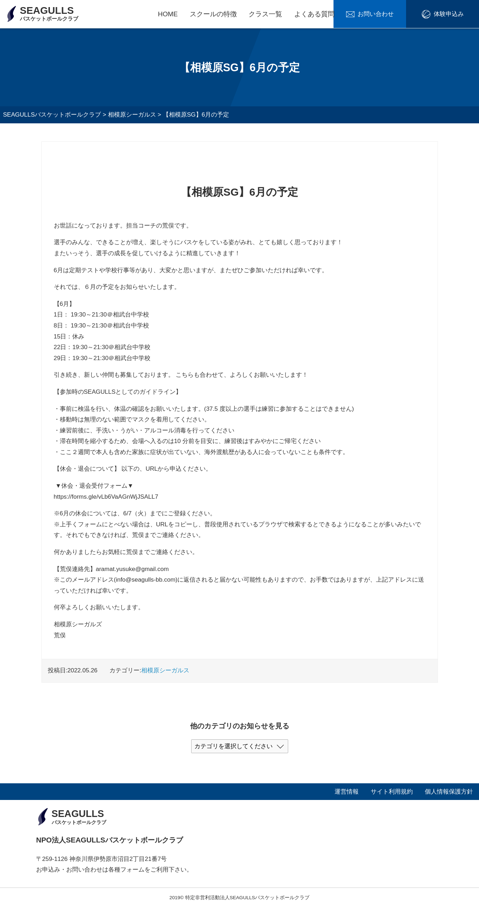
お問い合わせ (386, 14)
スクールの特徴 (213, 14)
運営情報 (347, 791)
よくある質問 (314, 14)
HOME (168, 14)
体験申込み (452, 14)
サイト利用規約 (392, 791)
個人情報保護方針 (449, 791)
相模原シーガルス (165, 670)
